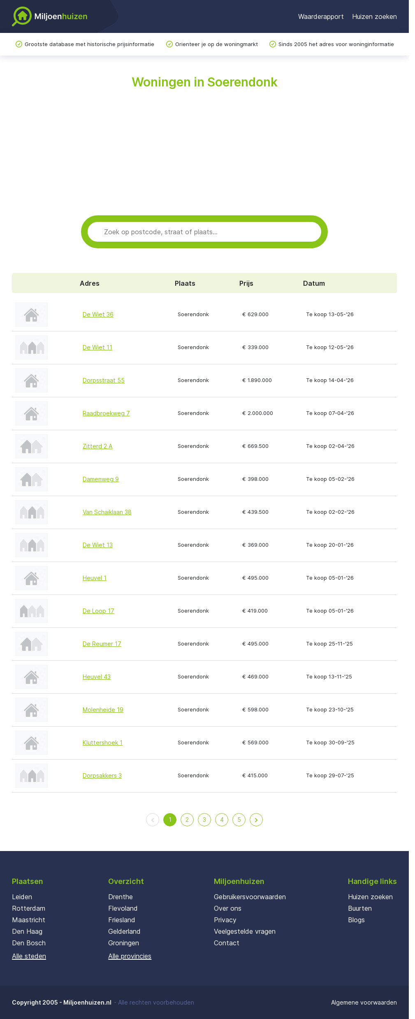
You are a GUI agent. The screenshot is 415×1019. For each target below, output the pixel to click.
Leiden (22, 897)
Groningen (123, 943)
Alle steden (29, 956)
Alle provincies (129, 956)
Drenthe (120, 897)
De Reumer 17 (102, 643)
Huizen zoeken (374, 16)
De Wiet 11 (97, 347)
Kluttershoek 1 (103, 742)
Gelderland (124, 931)
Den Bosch (29, 943)
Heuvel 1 (95, 577)
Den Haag (27, 931)
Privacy (225, 920)
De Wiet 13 (98, 544)
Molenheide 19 (103, 709)
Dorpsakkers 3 (102, 775)
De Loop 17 (98, 610)
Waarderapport (321, 16)
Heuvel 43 (97, 676)
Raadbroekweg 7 (106, 413)
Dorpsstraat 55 (104, 380)
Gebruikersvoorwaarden (250, 897)
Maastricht (28, 920)
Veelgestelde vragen (245, 931)
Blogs (356, 920)
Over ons (227, 908)
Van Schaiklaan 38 (107, 511)
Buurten (360, 908)
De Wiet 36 (98, 314)
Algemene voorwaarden (364, 1002)
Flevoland (123, 908)
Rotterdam (28, 908)
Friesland (121, 920)
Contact (226, 943)
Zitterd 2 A (97, 446)
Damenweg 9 (101, 479)
